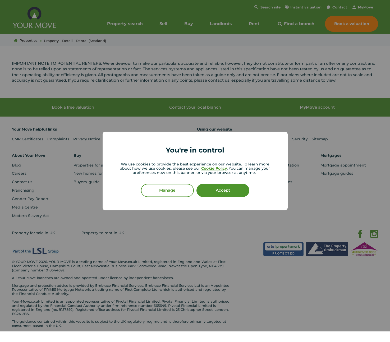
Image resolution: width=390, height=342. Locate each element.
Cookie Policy (214, 168)
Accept (223, 190)
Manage (167, 190)
